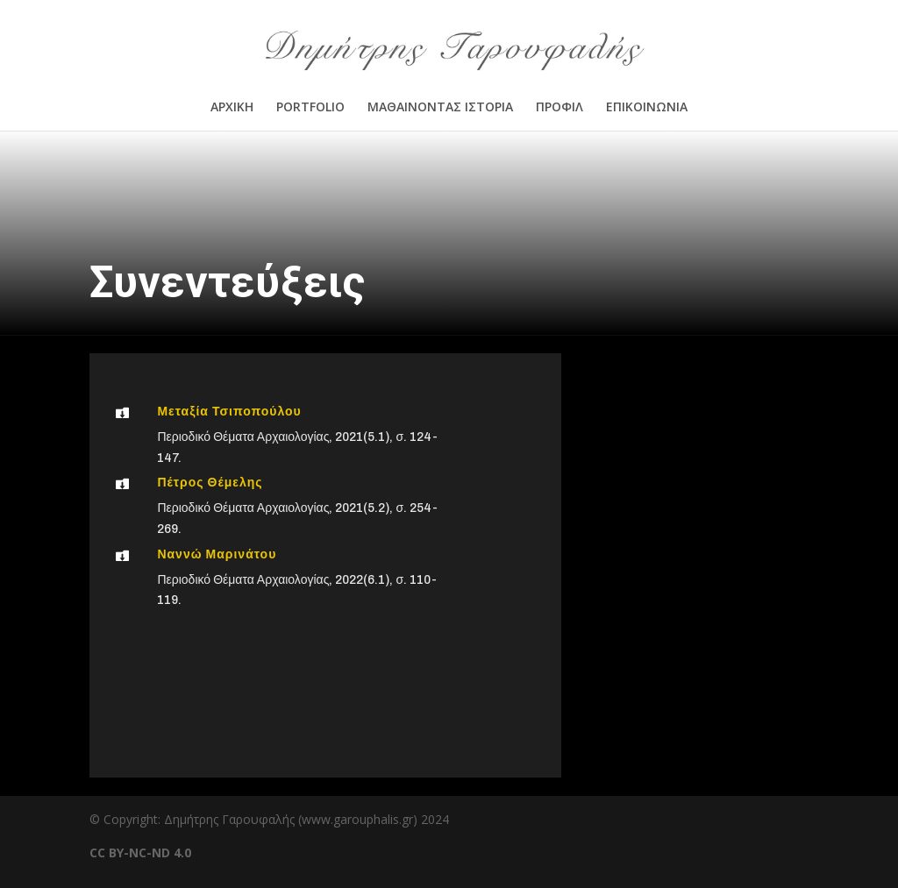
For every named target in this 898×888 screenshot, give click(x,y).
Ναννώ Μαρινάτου (216, 554)
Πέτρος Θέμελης (209, 482)
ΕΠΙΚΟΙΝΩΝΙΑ (647, 108)
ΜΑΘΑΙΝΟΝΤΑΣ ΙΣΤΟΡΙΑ (440, 108)
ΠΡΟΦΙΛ (559, 108)
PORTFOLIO (310, 108)
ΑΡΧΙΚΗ (231, 108)
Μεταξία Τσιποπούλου (229, 411)
